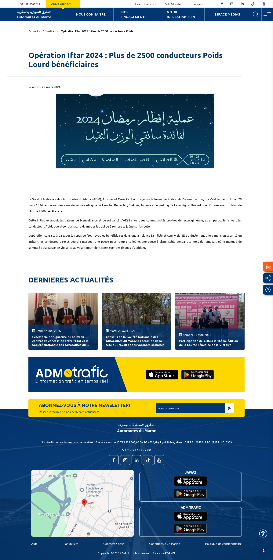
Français (198, 3)
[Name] (263, 533)
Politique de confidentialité (223, 543)
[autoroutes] (242, 3)
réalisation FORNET (163, 553)
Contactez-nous (113, 543)
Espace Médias (227, 14)
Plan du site (70, 543)
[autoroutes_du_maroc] (231, 3)
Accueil (33, 31)
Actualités (49, 31)
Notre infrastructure (181, 14)
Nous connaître (91, 14)
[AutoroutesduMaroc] (222, 3)
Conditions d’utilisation (164, 543)
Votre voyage (30, 3)
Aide (34, 543)
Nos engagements (133, 14)
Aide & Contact (174, 3)
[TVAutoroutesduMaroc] (264, 3)
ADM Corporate (63, 3)
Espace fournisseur (146, 3)
